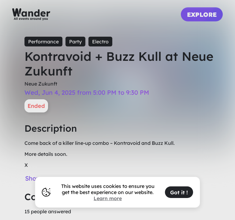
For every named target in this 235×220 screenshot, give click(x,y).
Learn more (108, 198)
